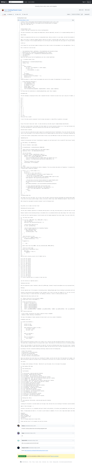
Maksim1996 (24, 440)
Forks (25, 14)
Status (40, 461)
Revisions (10, 14)
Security (37, 461)
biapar (23, 433)
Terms (30, 461)
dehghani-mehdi (25, 447)
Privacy (33, 461)
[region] (46, 222)
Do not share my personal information (65, 461)
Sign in (84, 2)
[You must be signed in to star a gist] (81, 10)
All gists (25, 2)
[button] (82, 14)
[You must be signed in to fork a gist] (87, 10)
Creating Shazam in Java (15, 10)
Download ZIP (87, 14)
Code (4, 14)
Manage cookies (55, 461)
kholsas (23, 425)
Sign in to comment (54, 456)
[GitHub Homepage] (20, 462)
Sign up (89, 2)
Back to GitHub (31, 2)
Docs (48, 461)
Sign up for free (22, 456)
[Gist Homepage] (4, 2)
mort (5, 10)
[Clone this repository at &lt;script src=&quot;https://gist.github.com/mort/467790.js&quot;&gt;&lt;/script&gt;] (76, 14)
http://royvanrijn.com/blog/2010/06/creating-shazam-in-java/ (36, 450)
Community (44, 461)
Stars (18, 14)
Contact (51, 461)
